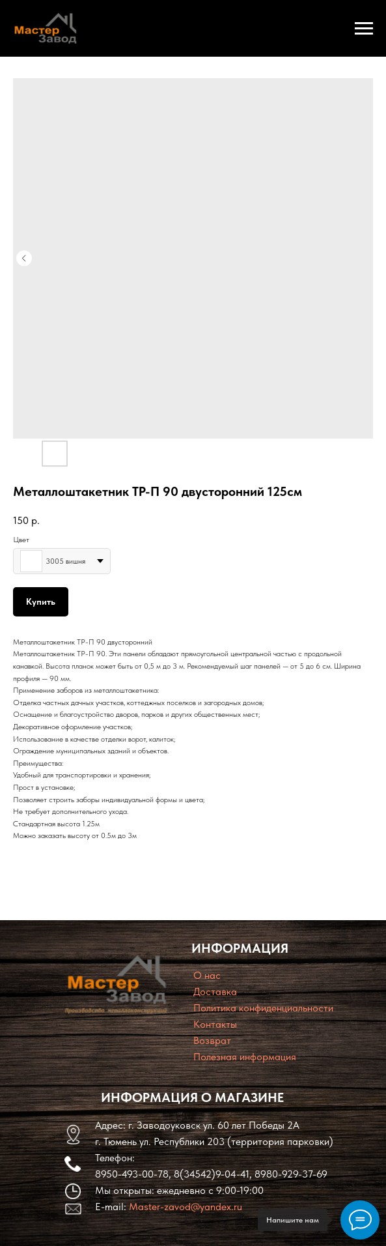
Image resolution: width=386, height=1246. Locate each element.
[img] (115, 984)
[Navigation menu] (364, 28)
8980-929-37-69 (291, 1174)
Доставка (215, 991)
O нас (207, 975)
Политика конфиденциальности (263, 1008)
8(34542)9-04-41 (211, 1174)
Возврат (212, 1040)
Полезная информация (244, 1056)
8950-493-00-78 (132, 1174)
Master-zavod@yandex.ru (185, 1206)
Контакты (215, 1024)
